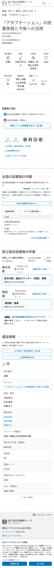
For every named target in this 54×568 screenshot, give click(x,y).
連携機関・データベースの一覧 (37, 188)
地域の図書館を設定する (34, 203)
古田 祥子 (8, 416)
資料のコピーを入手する (12, 535)
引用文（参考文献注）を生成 (17, 146)
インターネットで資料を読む (13, 531)
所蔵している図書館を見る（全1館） (27, 125)
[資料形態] (32, 211)
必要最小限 (14, 563)
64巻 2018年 (27, 10)
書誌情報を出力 (12, 150)
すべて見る (44, 83)
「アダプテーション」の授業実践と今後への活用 (26, 386)
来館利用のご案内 (42, 269)
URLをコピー (16, 139)
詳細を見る (24, 556)
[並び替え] (13, 211)
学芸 (10, 10)
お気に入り (8, 139)
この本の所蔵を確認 (40, 238)
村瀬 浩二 (8, 425)
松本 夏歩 (8, 420)
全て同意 (40, 563)
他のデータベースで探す (15, 155)
